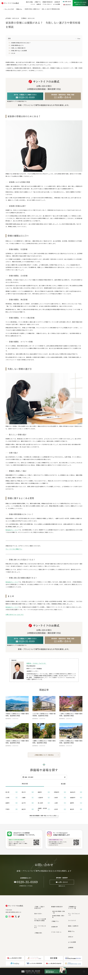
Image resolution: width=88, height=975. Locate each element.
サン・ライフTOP (9, 9)
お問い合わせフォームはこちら (15, 615)
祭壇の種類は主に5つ (17, 46)
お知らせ (70, 924)
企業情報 (70, 930)
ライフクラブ (72, 916)
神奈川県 (25, 786)
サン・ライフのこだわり (41, 920)
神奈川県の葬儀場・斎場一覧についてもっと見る (43, 819)
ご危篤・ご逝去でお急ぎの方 (39, 909)
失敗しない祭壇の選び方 (18, 48)
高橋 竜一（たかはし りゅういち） (36, 664)
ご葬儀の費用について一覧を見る (44, 755)
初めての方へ (38, 913)
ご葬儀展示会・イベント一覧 (72, 909)
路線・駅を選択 (29, 779)
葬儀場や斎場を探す (57, 909)
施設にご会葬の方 (73, 919)
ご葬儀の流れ (38, 923)
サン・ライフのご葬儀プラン (14, 549)
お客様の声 (54, 924)
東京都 (63, 786)
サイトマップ (32, 966)
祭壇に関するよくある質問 (19, 51)
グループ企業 (64, 966)
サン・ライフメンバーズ (75, 913)
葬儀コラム (19, 9)
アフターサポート (47, 4)
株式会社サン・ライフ (12, 530)
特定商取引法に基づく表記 (55, 966)
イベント (33, 4)
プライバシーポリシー (23, 966)
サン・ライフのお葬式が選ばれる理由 (41, 917)
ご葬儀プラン (55, 921)
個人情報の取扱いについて (42, 966)
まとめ (13, 54)
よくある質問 (56, 4)
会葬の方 (39, 4)
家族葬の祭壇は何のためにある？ (21, 43)
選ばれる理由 (29, 2)
